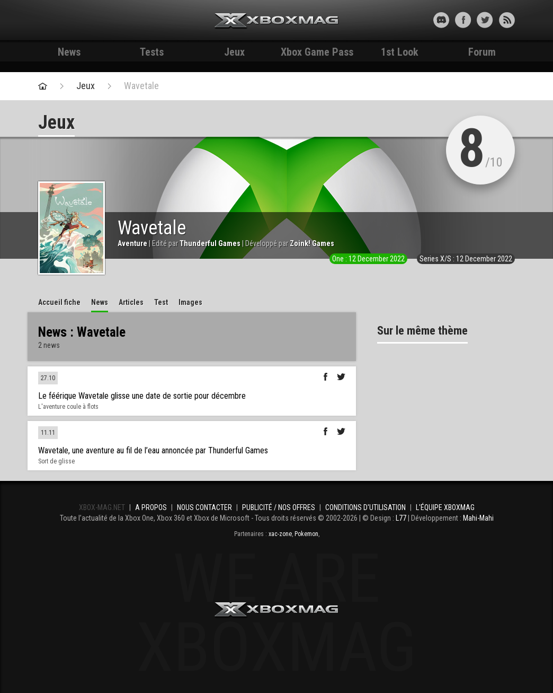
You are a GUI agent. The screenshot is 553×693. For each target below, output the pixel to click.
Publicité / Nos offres (278, 507)
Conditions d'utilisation (365, 507)
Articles (131, 302)
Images (190, 302)
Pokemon (306, 534)
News (69, 52)
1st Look (399, 52)
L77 (401, 518)
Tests (152, 52)
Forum (482, 52)
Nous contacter (204, 507)
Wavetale (141, 86)
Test (161, 302)
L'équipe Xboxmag (445, 507)
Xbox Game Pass (317, 52)
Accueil (59, 302)
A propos (151, 507)
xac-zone (280, 534)
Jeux (234, 52)
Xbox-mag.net (277, 21)
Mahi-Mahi (478, 518)
